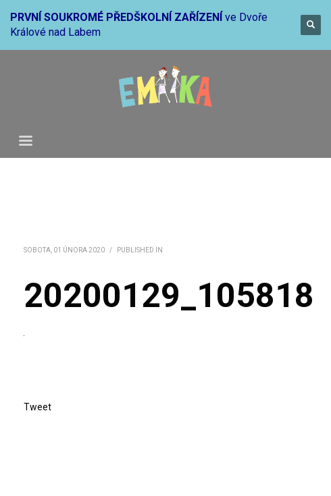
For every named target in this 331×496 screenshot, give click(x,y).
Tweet (37, 407)
